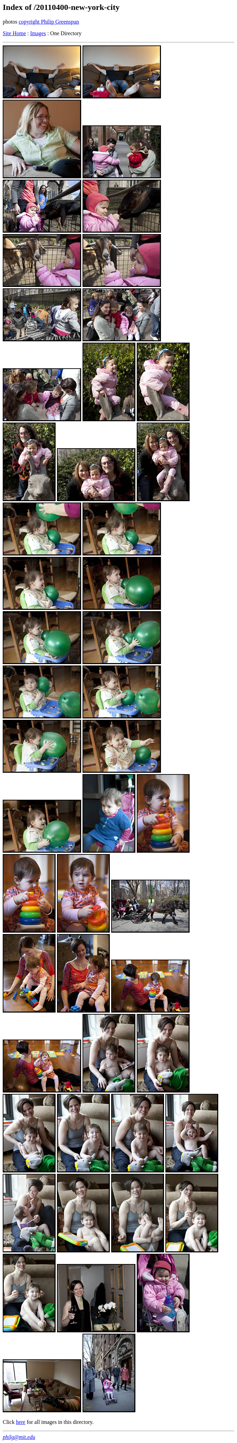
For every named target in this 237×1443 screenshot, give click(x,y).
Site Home (14, 33)
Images (38, 33)
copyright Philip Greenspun (49, 22)
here (21, 1422)
